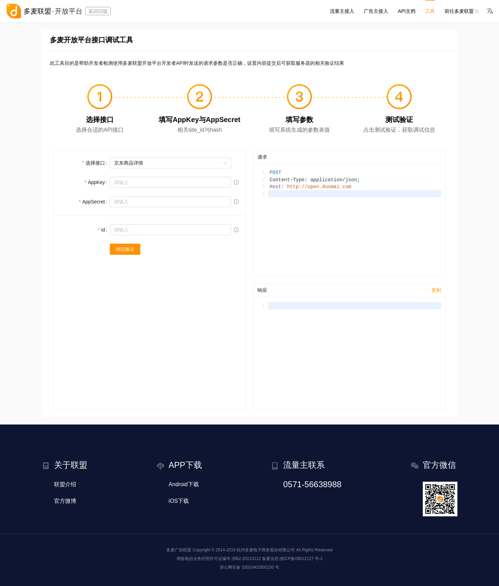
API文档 (406, 11)
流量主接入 (342, 11)
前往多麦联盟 (461, 11)
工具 (430, 11)
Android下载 (184, 484)
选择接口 (95, 163)
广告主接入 (376, 11)
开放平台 (68, 11)
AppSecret (93, 201)
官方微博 (65, 501)
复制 (436, 290)
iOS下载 (179, 501)
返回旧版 (98, 11)
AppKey (96, 182)
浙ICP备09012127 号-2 (301, 558)
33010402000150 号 (260, 567)
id (103, 230)
